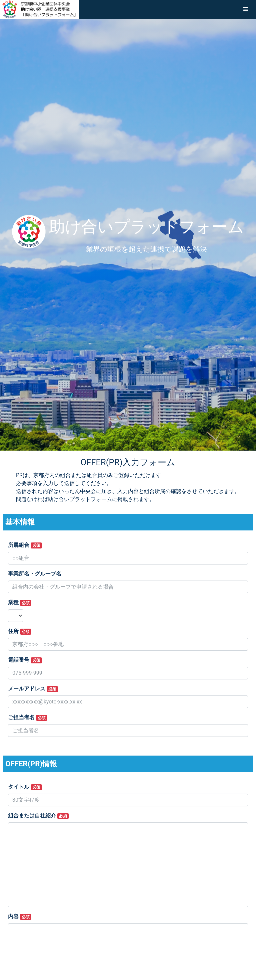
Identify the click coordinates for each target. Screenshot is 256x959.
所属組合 (25, 545)
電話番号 (25, 660)
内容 (19, 916)
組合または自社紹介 (38, 815)
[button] (245, 9)
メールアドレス (33, 688)
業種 (19, 602)
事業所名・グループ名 (34, 574)
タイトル (25, 787)
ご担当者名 (27, 717)
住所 (19, 631)
